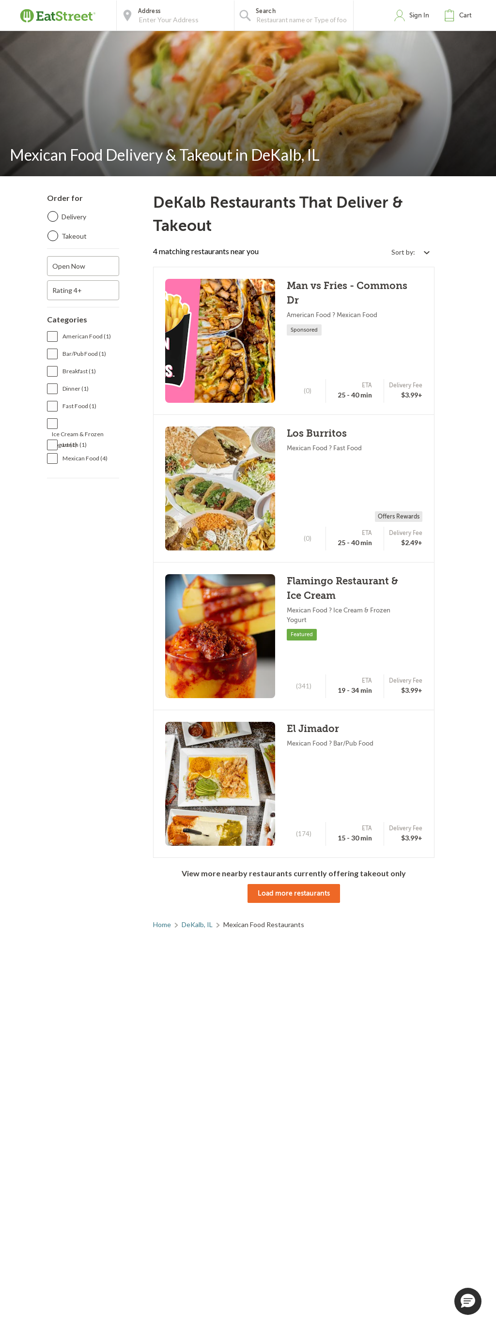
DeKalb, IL (197, 924)
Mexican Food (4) (85, 458)
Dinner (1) (75, 388)
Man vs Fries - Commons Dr (347, 293)
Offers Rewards (398, 516)
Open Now (68, 266)
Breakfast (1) (79, 371)
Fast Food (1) (79, 406)
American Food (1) (86, 336)
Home (162, 924)
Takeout (74, 236)
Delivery (74, 217)
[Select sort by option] (410, 252)
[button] (460, 15)
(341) (303, 686)
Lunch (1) (74, 444)
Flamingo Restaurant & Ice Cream (342, 588)
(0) (307, 391)
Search (266, 11)
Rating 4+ (67, 290)
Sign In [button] (419, 15)
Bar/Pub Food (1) (84, 353)
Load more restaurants (294, 893)
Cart (465, 15)
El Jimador (313, 728)
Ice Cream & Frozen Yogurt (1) (78, 435)
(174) (303, 834)
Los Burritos (317, 433)
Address (149, 11)
